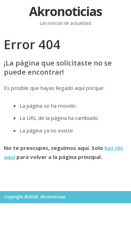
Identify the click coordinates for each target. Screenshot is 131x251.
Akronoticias (65, 11)
